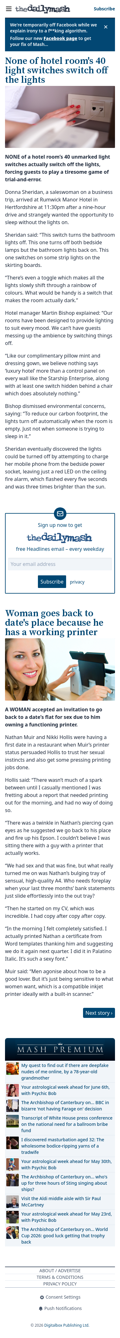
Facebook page (60, 38)
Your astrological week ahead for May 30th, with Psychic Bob (66, 1164)
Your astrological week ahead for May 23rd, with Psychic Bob (66, 1217)
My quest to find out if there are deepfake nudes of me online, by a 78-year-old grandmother (64, 1071)
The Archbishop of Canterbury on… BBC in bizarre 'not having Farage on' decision (65, 1105)
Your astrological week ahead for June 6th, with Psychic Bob (65, 1090)
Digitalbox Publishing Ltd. (66, 1325)
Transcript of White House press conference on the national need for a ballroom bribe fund (66, 1124)
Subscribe (51, 581)
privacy (77, 582)
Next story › (99, 1012)
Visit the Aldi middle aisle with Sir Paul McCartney (61, 1201)
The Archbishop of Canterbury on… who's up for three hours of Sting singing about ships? (64, 1183)
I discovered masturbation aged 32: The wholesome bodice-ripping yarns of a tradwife (62, 1146)
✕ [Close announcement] (105, 27)
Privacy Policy (60, 1284)
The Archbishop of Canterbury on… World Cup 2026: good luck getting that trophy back (64, 1235)
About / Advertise (60, 1270)
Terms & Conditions (60, 1277)
